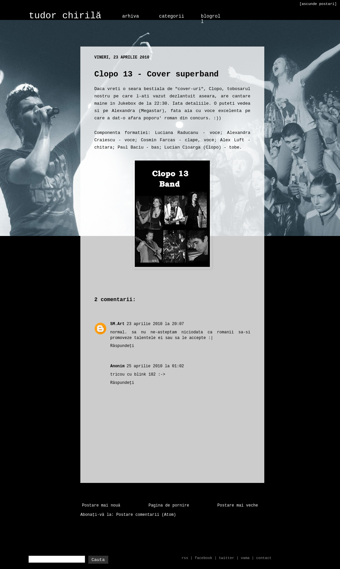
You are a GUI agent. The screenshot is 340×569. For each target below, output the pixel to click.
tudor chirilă (65, 16)
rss (185, 558)
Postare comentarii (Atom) (146, 514)
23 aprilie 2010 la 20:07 (155, 324)
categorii (171, 16)
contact (263, 558)
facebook (203, 558)
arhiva (130, 16)
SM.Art (117, 324)
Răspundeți (122, 346)
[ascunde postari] (318, 4)
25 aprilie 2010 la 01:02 (155, 366)
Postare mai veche (237, 505)
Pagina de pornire (168, 505)
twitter (226, 558)
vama (245, 558)
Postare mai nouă (101, 505)
